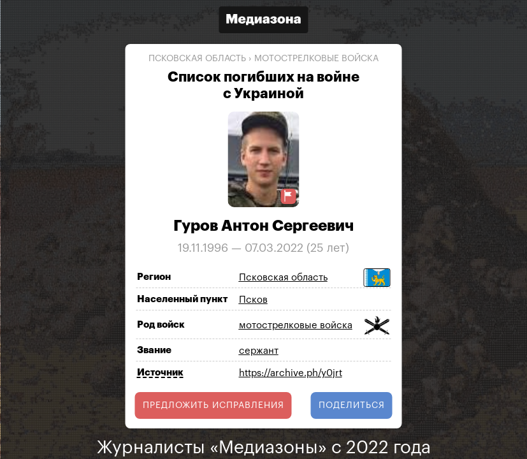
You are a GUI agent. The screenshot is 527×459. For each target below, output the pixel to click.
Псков (253, 300)
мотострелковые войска (316, 58)
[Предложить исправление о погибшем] (288, 196)
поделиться (352, 405)
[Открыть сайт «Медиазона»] (263, 21)
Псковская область (197, 58)
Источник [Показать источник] (160, 372)
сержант (258, 351)
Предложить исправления (213, 405)
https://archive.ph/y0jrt (290, 373)
